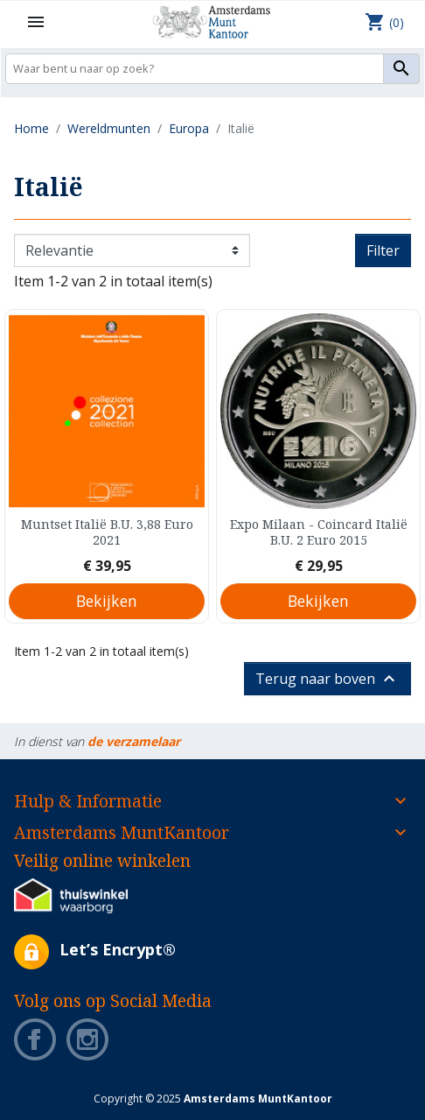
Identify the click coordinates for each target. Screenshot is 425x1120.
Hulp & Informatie (88, 801)
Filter (383, 250)
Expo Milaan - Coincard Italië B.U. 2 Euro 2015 (319, 532)
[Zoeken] (212, 68)
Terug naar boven (327, 678)
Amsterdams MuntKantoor (121, 832)
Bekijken (106, 600)
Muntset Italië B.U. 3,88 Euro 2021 (107, 532)
